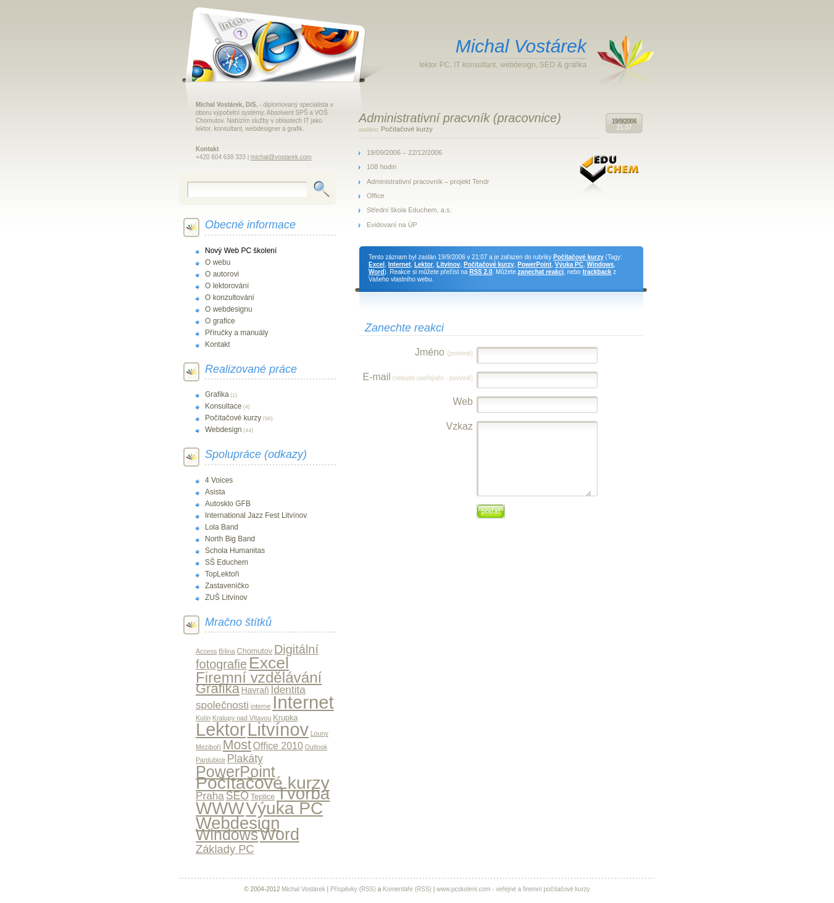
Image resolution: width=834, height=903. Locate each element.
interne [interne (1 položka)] (261, 706)
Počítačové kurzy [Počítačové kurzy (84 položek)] (263, 783)
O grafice (220, 321)
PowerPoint (534, 264)
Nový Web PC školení (241, 250)
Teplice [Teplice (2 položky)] (263, 797)
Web (462, 401)
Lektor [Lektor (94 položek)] (221, 729)
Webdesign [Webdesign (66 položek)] (238, 823)
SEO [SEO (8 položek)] (237, 795)
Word (376, 271)
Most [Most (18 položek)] (237, 745)
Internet (399, 264)
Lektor (423, 264)
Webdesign (223, 429)
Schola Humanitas (235, 550)
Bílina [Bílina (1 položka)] (227, 651)
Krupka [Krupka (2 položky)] (285, 718)
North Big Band (230, 539)
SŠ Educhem (226, 562)
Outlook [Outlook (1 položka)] (316, 747)
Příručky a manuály (237, 332)
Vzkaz (459, 426)
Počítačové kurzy (407, 129)
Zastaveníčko (227, 585)
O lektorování (227, 285)
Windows (600, 264)
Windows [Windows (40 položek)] (227, 834)
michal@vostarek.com (281, 157)
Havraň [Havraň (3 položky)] (255, 690)
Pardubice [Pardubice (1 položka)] (210, 760)
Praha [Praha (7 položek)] (210, 795)
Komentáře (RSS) (407, 889)
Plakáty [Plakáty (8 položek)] (245, 758)
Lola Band (221, 527)
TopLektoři (222, 574)
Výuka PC (569, 264)
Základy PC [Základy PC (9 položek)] (225, 849)
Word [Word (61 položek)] (279, 834)
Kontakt (217, 344)
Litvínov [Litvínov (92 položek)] (278, 729)
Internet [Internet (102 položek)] (302, 702)
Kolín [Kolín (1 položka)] (203, 718)
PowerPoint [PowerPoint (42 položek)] (235, 771)
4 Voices (219, 480)
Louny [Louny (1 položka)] (319, 733)
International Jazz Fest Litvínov (256, 515)
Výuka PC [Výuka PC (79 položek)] (284, 808)
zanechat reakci (541, 271)
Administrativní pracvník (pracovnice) (460, 118)
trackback (597, 271)
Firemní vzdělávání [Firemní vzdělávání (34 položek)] (259, 677)
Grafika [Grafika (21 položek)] (218, 688)
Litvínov (448, 264)
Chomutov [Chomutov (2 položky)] (255, 651)
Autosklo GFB (228, 503)
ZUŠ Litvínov (226, 597)
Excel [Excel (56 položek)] (269, 663)
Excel (377, 264)
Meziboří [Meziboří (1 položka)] (208, 747)
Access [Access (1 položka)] (206, 651)
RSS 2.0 (480, 271)
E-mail (417, 377)
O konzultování (229, 297)
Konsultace (223, 406)
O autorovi (222, 274)
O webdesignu (228, 309)
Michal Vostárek (521, 46)
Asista (215, 492)
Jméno (444, 352)
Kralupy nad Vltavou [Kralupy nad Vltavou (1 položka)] (241, 718)
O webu (217, 262)
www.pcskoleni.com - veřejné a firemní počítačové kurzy (513, 889)
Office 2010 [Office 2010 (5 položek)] (278, 746)
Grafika (217, 394)
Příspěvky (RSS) (353, 889)
